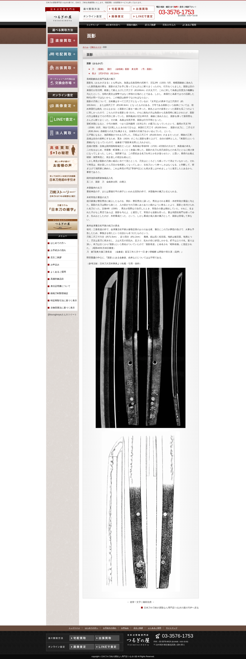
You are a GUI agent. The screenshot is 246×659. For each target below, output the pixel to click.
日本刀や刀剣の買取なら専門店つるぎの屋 (119, 656)
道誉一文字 (134, 602)
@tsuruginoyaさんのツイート (62, 314)
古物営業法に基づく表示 (63, 307)
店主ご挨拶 (56, 257)
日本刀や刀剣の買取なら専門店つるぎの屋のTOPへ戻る (171, 607)
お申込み (55, 264)
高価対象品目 (57, 279)
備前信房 (148, 602)
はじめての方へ (58, 243)
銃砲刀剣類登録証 (59, 293)
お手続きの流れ (58, 250)
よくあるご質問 (58, 272)
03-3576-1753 (176, 12)
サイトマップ (171, 628)
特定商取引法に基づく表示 (64, 300)
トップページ (74, 628)
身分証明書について (60, 286)
